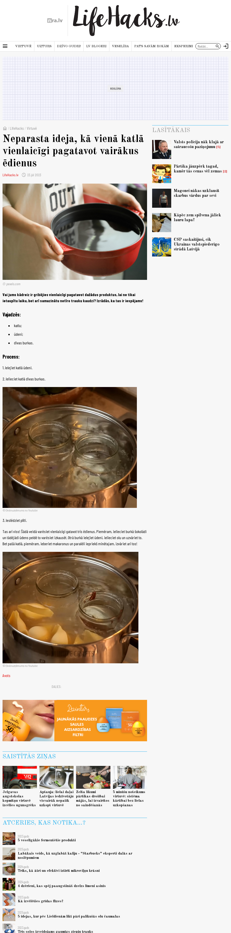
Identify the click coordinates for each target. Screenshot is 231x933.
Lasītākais (171, 130)
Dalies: (56, 686)
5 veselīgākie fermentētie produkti (47, 840)
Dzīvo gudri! (69, 46)
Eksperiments (187, 46)
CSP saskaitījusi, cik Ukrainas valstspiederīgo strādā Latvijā (197, 244)
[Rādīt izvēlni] (5, 46)
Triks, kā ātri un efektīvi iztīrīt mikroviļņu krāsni (59, 871)
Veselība (120, 46)
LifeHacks (17, 128)
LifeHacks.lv (10, 175)
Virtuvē (23, 46)
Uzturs (44, 46)
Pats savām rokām (151, 46)
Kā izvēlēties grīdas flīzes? (40, 901)
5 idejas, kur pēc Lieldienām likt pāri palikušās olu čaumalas (69, 916)
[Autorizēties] (226, 46)
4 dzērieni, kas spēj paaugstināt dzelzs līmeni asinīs (62, 886)
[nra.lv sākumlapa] (55, 20)
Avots (6, 675)
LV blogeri (96, 46)
